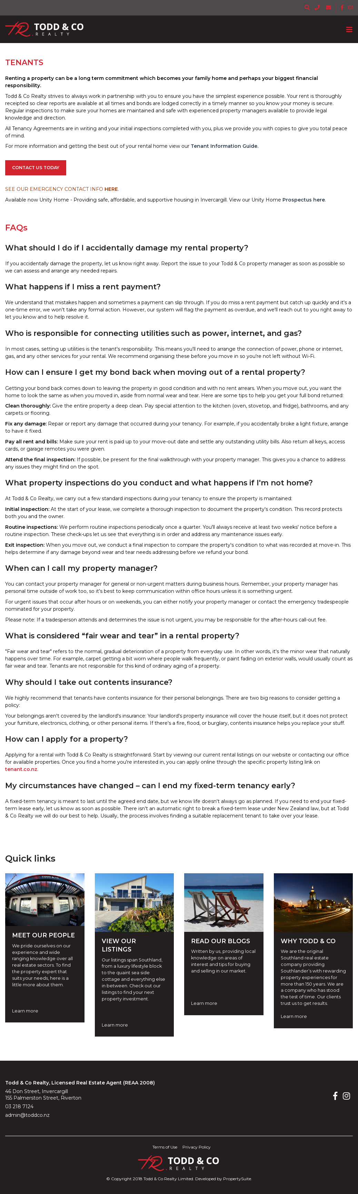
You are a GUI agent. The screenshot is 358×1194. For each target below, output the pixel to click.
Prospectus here (303, 200)
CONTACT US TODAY (35, 167)
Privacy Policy (196, 1147)
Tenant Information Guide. (223, 146)
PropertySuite (237, 1178)
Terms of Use (164, 1147)
